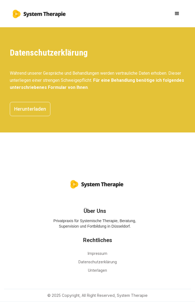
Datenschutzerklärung (97, 262)
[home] (38, 12)
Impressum (97, 253)
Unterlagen (97, 270)
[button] (177, 13)
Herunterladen (30, 109)
